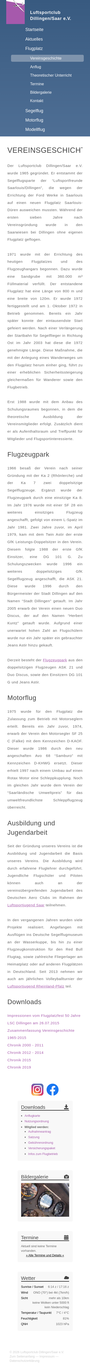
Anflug (35, 67)
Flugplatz (34, 48)
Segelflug (34, 110)
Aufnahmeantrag (39, 1131)
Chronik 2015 (19, 1060)
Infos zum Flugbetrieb (43, 1154)
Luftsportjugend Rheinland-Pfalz (36, 986)
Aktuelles (34, 39)
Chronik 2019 (19, 1067)
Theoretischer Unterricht (51, 75)
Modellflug (35, 129)
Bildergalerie (41, 92)
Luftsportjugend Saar (26, 905)
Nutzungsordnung (37, 1121)
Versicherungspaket (41, 1148)
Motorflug (34, 120)
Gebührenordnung (40, 1142)
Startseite (34, 29)
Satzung (34, 1137)
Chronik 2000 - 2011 (25, 1045)
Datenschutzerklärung (24, 1361)
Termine (37, 84)
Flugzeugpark (55, 660)
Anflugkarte (32, 1115)
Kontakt (36, 100)
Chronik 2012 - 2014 (25, 1052)
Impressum (47, 1356)
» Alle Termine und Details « (45, 1255)
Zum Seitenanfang (22, 1356)
